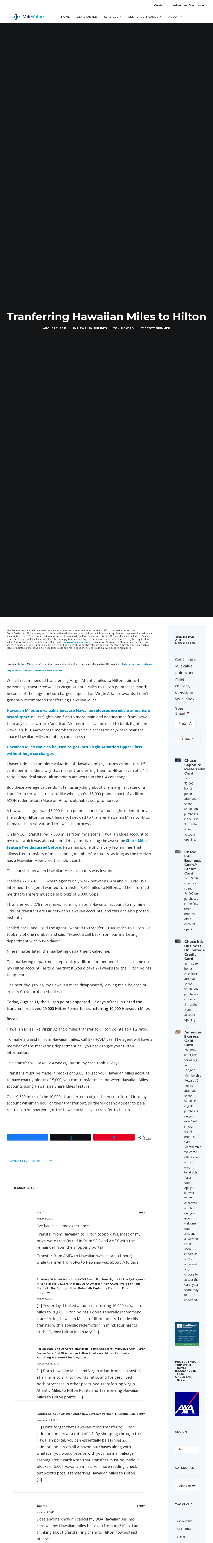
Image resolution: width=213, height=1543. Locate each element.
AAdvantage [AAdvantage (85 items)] (184, 1521)
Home (65, 16)
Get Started (87, 16)
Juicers (42, 1506)
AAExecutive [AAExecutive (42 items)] (184, 1529)
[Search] (203, 18)
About (175, 16)
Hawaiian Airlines (92, 328)
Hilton (114, 328)
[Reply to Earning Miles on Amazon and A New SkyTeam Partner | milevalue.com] (141, 1414)
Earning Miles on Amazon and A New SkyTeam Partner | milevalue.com (86, 1414)
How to (127, 328)
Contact (161, 5)
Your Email (182, 711)
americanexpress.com (75, 641)
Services (112, 16)
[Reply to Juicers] (141, 1506)
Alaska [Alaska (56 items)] (181, 1537)
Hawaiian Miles (18, 1160)
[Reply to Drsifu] (141, 1212)
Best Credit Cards (145, 16)
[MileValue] (25, 16)
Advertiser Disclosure (189, 5)
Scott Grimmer (157, 328)
